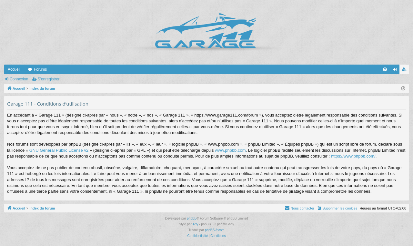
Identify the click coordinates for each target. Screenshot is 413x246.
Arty (195, 224)
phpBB (191, 218)
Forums (40, 69)
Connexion (19, 79)
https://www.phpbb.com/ (353, 156)
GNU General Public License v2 (59, 150)
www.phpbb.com (230, 150)
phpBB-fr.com (215, 230)
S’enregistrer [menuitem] (405, 70)
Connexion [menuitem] (396, 70)
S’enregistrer (48, 79)
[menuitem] (385, 69)
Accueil (14, 69)
